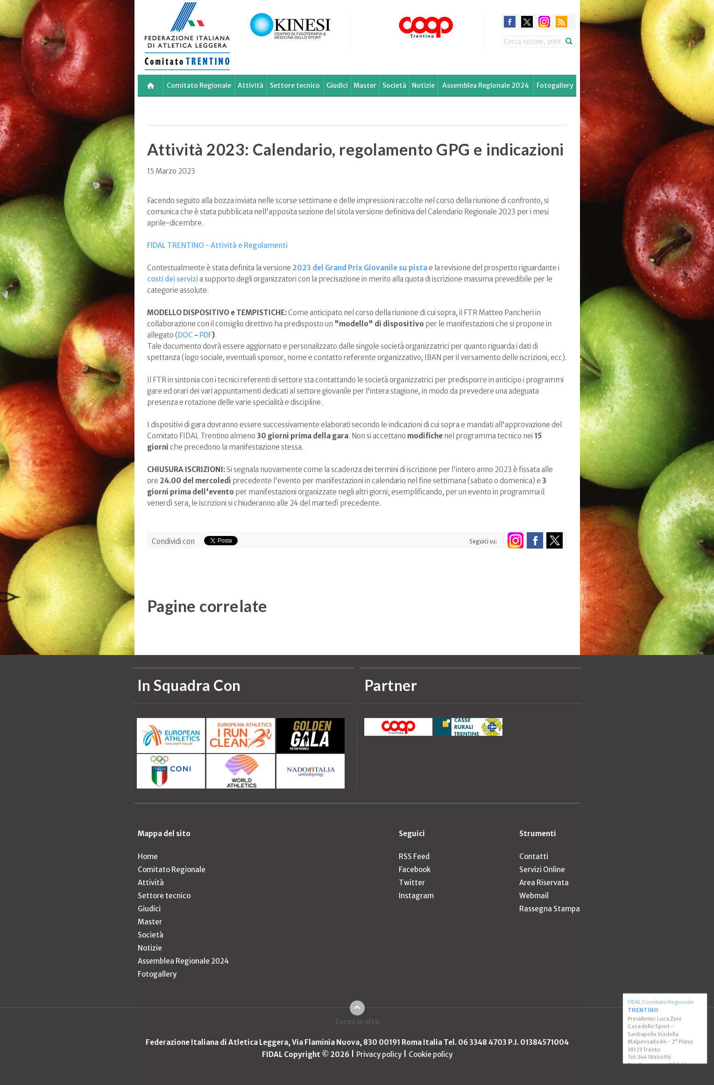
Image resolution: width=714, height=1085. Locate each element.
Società (394, 85)
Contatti (533, 856)
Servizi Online (542, 869)
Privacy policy (379, 1054)
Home (148, 856)
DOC (185, 335)
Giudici (337, 85)
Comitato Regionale (199, 85)
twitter (527, 22)
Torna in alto (357, 1021)
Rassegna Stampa (549, 908)
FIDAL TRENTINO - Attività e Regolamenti (217, 245)
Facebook (415, 869)
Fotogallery (555, 85)
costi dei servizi (172, 279)
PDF (205, 335)
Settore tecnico (295, 85)
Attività (250, 85)
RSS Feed (414, 856)
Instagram (416, 895)
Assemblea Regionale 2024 (485, 85)
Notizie (423, 85)
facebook (510, 22)
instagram (544, 22)
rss (561, 22)
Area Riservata (544, 882)
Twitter (412, 882)
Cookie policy (430, 1054)
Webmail (534, 895)
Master (364, 85)
